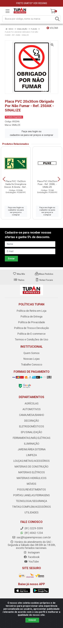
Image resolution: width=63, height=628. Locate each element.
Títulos (19, 280)
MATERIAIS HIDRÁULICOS (31, 478)
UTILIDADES (31, 512)
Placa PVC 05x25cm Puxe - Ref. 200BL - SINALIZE (47, 184)
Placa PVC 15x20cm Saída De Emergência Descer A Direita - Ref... (15, 184)
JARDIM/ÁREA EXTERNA (32, 449)
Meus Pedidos (44, 274)
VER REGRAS (40, 3)
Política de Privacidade (31, 322)
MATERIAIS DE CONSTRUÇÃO (31, 466)
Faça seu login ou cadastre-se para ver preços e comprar (31, 133)
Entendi (32, 620)
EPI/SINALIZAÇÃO (31, 432)
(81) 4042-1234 (31, 532)
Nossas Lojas (31, 358)
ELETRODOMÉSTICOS (31, 426)
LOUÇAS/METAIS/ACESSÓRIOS (31, 460)
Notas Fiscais (44, 280)
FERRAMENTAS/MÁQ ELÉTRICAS (31, 437)
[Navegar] (4, 179)
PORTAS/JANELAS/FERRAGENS (31, 495)
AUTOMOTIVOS (32, 409)
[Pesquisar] (57, 19)
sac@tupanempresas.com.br (31, 537)
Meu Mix (19, 274)
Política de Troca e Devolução (31, 328)
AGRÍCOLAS (31, 403)
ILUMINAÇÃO (31, 443)
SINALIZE (16, 125)
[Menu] (7, 11)
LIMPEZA (31, 455)
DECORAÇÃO (31, 420)
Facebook (32, 557)
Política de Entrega (31, 316)
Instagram (31, 552)
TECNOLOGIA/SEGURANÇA (31, 501)
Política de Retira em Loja (31, 310)
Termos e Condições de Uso (31, 339)
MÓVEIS (31, 483)
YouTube (31, 561)
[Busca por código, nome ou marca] (28, 19)
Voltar (52, 28)
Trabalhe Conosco (31, 364)
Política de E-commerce (31, 333)
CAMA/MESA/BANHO (31, 415)
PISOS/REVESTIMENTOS (31, 489)
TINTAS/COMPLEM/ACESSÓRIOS (31, 506)
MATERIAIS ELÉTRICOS (31, 472)
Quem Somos (31, 353)
